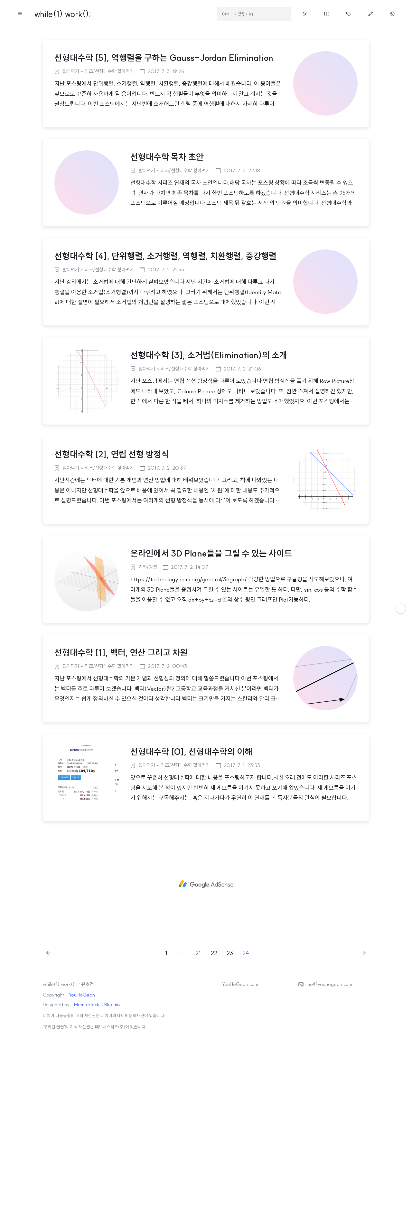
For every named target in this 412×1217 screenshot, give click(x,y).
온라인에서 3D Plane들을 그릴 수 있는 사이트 (211, 643)
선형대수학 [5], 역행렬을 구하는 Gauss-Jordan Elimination (163, 147)
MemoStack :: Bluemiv (97, 1094)
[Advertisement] (206, 78)
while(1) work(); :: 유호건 (68, 1074)
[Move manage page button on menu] (392, 14)
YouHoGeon (82, 1084)
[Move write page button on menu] (370, 14)
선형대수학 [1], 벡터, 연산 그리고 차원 (121, 742)
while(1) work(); (62, 14)
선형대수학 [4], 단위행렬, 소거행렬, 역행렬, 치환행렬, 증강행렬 (165, 346)
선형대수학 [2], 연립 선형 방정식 (111, 544)
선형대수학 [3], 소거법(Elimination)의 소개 (208, 445)
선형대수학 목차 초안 (167, 246)
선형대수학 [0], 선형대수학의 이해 (191, 841)
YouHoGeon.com (240, 1074)
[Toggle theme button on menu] (305, 14)
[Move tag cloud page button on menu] (349, 14)
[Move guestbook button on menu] (327, 14)
